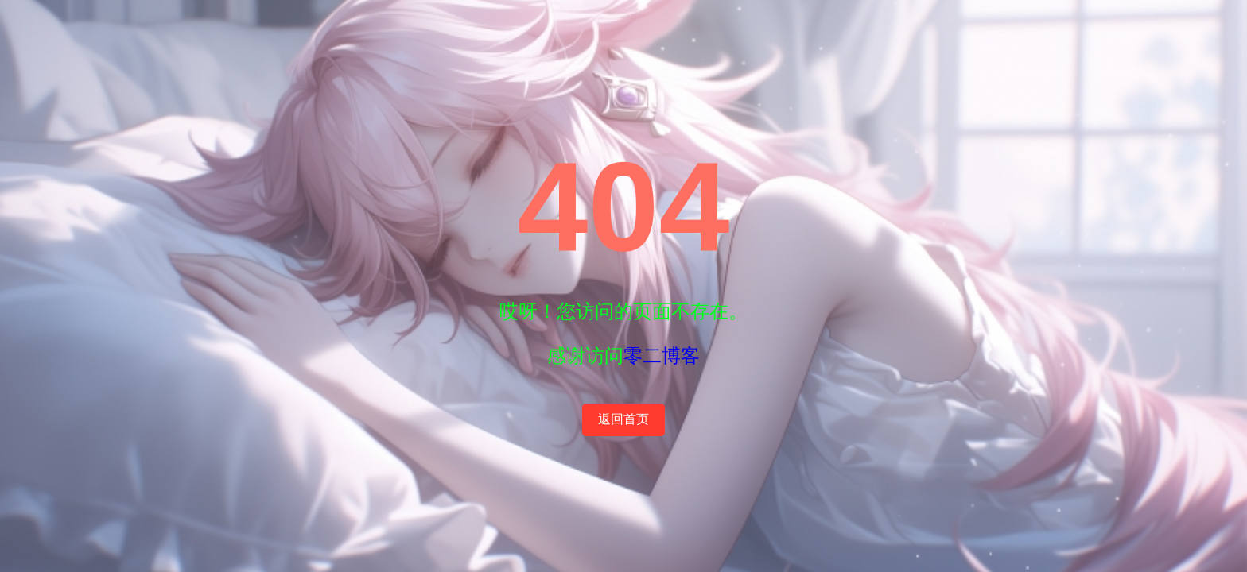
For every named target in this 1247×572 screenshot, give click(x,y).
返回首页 (623, 419)
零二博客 (662, 355)
